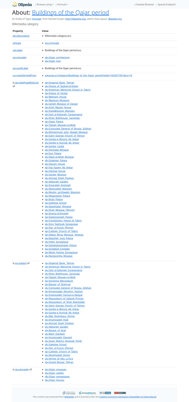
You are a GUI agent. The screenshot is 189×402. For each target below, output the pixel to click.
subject (21, 263)
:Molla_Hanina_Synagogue (61, 252)
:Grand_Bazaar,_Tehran (59, 362)
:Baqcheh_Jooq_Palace (59, 238)
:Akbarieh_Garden (56, 181)
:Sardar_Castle (54, 146)
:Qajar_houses (54, 380)
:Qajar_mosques (55, 369)
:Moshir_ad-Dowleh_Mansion (62, 192)
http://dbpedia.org (75, 18)
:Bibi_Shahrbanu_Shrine (60, 316)
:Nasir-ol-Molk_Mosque (59, 157)
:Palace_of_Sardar (56, 93)
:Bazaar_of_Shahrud (57, 284)
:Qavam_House (55, 164)
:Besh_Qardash (55, 334)
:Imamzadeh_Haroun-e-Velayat (63, 295)
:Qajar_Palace (54, 121)
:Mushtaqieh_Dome (57, 355)
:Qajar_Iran (53, 61)
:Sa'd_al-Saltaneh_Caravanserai (63, 114)
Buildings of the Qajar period (70, 12)
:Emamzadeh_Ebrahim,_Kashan (64, 291)
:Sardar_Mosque (55, 174)
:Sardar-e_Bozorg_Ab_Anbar (62, 139)
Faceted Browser (144, 4)
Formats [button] (61, 4)
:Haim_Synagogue (56, 241)
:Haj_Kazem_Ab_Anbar (59, 167)
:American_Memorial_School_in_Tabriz (67, 89)
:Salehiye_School (55, 203)
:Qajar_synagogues (57, 376)
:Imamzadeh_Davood (58, 337)
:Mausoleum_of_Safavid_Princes (64, 298)
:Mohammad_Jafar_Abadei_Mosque (66, 132)
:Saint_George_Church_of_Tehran (65, 135)
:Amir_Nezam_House (58, 107)
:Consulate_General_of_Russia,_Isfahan (68, 128)
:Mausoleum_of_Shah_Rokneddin (65, 302)
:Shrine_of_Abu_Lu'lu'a (59, 358)
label (17, 50)
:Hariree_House (55, 171)
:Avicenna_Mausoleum (59, 280)
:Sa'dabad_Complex (57, 249)
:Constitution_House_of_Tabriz (63, 220)
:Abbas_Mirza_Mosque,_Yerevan (64, 234)
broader (19, 57)
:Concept (52, 43)
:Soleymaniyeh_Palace (58, 217)
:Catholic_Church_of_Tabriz (61, 231)
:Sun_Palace (53, 153)
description (21, 35)
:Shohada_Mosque (57, 149)
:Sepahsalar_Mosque (58, 206)
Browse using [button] (43, 4)
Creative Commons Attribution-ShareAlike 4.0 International (127, 396)
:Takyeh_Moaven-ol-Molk (60, 125)
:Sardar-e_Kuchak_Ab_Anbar (62, 142)
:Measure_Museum (57, 100)
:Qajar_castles (54, 373)
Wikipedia (69, 396)
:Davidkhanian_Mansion (60, 111)
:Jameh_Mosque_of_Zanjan (61, 104)
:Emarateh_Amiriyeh (58, 185)
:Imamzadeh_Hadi (56, 319)
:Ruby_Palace (54, 199)
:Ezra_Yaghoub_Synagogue (61, 224)
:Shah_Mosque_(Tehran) (60, 210)
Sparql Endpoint (166, 4)
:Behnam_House (55, 96)
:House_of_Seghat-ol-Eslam (61, 86)
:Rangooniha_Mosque (58, 256)
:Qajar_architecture (57, 57)
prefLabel (20, 68)
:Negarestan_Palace (57, 195)
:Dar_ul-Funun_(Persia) (59, 227)
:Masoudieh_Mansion (58, 188)
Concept (36, 18)
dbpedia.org (115, 18)
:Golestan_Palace (56, 160)
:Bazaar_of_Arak (55, 330)
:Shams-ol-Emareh (57, 213)
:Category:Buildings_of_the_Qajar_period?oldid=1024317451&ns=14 (88, 75)
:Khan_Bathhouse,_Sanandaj (62, 118)
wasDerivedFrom (24, 75)
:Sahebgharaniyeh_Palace (60, 245)
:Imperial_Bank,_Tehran (59, 82)
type (17, 43)
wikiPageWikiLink (27, 82)
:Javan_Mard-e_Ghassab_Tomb (63, 341)
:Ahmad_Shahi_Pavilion (59, 178)
